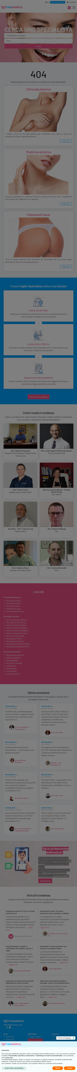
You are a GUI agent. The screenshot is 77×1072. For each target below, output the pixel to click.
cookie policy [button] (9, 1057)
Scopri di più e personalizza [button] (14, 1068)
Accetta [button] (69, 1068)
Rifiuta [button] (58, 1068)
